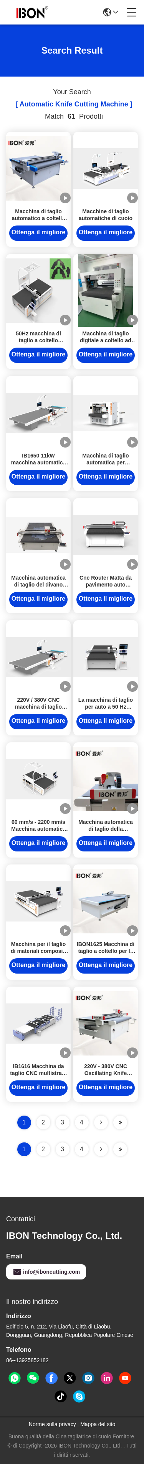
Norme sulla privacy (52, 1424)
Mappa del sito (97, 1424)
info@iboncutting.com (46, 1272)
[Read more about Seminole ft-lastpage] (120, 1149)
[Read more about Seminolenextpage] (101, 1149)
